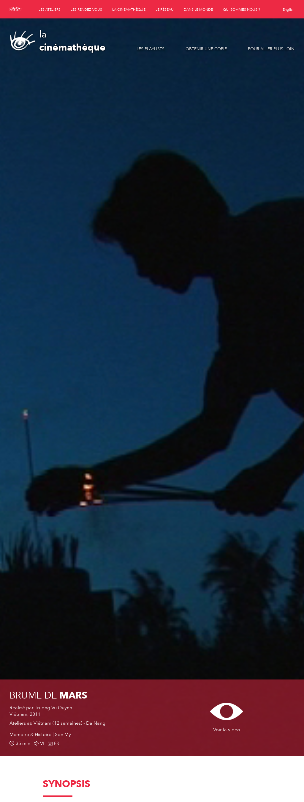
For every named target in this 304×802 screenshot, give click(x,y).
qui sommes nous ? (241, 9)
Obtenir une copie (206, 49)
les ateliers (50, 9)
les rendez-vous (86, 9)
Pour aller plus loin (271, 49)
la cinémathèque (128, 9)
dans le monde (198, 9)
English (288, 9)
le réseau (165, 9)
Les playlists (150, 49)
